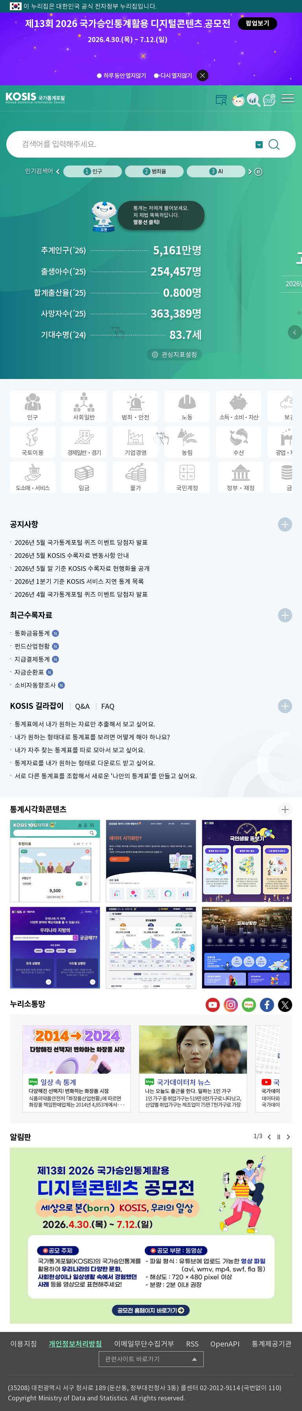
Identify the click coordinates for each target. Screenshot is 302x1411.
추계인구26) (63, 250)
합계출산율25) (60, 293)
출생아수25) (63, 272)
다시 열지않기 (176, 75)
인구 (92, 171)
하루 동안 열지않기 (124, 75)
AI (216, 171)
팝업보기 (257, 23)
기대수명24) (63, 335)
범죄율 (154, 171)
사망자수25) (63, 314)
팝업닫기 (202, 75)
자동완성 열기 (259, 144)
